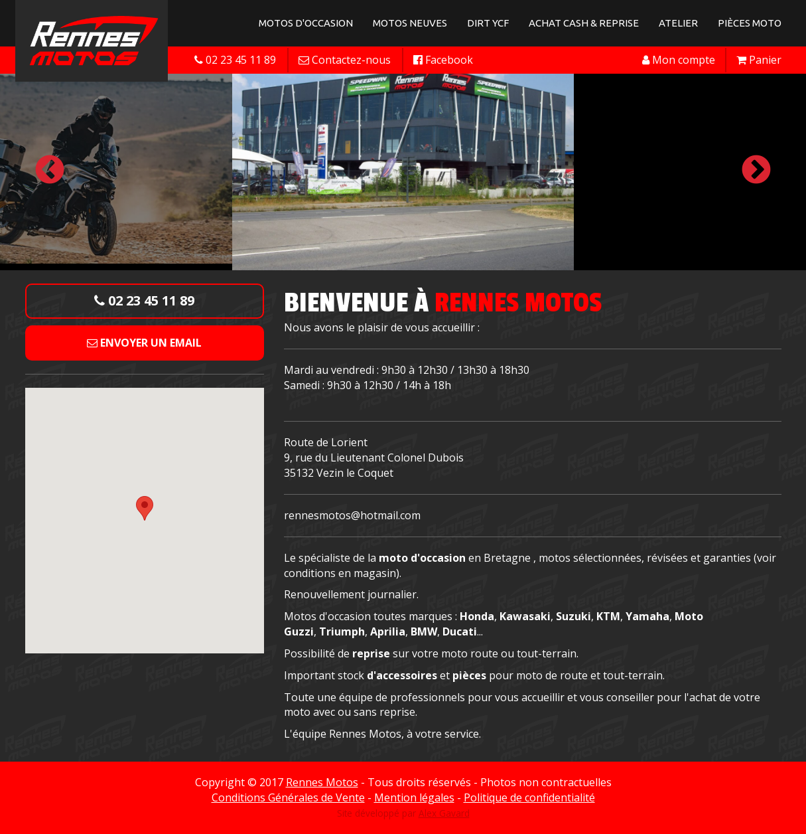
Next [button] (756, 170)
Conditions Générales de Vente (288, 797)
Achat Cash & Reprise (584, 23)
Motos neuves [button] (410, 23)
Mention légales (414, 797)
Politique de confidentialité (529, 797)
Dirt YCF (488, 23)
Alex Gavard (444, 813)
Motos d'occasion (306, 23)
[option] (403, 170)
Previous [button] (49, 170)
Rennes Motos (322, 782)
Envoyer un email (144, 342)
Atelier (678, 23)
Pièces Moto (749, 23)
